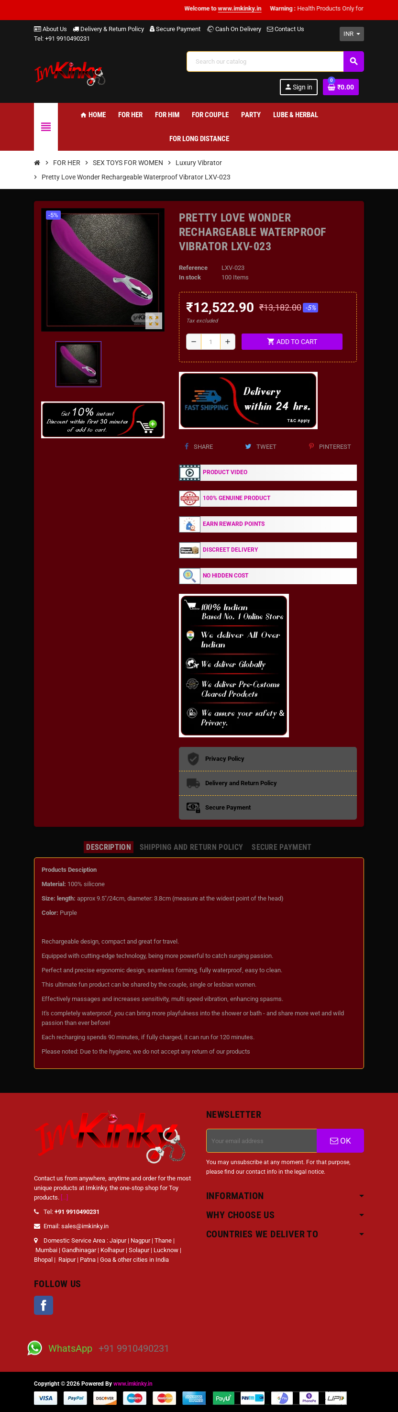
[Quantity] (210, 341)
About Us (50, 29)
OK (340, 1140)
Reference (193, 267)
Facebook (43, 1305)
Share (199, 446)
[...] (64, 1197)
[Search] (275, 61)
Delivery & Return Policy (108, 29)
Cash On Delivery (233, 29)
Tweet (260, 446)
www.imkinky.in (133, 1383)
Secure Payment (175, 29)
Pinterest (330, 446)
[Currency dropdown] (352, 34)
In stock (190, 277)
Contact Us (285, 29)
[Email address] (261, 1141)
